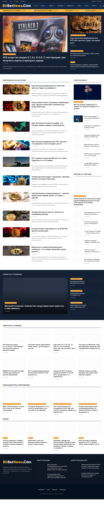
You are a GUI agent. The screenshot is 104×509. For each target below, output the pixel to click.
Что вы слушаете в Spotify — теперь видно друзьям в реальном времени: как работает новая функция (92, 231)
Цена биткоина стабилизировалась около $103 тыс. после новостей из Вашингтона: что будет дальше (57, 478)
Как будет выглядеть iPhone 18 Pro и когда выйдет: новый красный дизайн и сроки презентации (78, 293)
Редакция (4, 1)
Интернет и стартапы (79, 195)
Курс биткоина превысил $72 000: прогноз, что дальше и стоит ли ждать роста (50, 146)
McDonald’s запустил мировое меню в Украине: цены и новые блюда (37, 453)
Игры (79, 6)
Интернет (60, 6)
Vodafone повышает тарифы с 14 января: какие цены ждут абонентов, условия (92, 241)
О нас (10, 1)
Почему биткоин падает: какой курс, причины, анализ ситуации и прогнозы (48, 185)
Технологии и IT (78, 101)
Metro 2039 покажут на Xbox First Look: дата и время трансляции (13, 419)
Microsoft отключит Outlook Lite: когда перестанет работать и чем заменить (32, 317)
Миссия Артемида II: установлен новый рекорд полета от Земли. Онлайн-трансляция (92, 117)
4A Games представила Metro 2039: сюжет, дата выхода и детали (85, 51)
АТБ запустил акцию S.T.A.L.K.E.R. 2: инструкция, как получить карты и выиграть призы (33, 59)
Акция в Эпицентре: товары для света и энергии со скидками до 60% (90, 485)
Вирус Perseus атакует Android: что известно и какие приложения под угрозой (91, 145)
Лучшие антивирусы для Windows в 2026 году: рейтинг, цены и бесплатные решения (92, 135)
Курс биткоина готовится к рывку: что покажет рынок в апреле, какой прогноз (49, 127)
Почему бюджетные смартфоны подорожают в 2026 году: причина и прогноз (56, 486)
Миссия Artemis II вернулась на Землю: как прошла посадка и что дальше (86, 106)
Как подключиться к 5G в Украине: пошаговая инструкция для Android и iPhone (92, 213)
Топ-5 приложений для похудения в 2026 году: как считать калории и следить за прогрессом (64, 420)
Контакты (23, 1)
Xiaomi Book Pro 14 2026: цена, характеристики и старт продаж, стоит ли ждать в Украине (78, 317)
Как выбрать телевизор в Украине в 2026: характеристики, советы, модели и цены (92, 126)
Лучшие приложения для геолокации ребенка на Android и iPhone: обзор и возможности (88, 420)
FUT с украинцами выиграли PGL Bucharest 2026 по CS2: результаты (38, 383)
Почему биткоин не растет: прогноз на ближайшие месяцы (48, 223)
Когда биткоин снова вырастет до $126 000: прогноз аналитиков (50, 242)
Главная (36, 6)
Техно (86, 6)
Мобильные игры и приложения (11, 414)
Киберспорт (70, 6)
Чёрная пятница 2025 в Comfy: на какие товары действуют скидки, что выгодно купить (90, 477)
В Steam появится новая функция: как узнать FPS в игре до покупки (88, 383)
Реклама (16, 1)
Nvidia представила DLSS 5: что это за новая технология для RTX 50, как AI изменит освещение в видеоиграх (92, 154)
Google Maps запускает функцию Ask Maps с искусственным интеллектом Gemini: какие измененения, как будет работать (91, 163)
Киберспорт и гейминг (9, 54)
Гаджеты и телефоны (10, 313)
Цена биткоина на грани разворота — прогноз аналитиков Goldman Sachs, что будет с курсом (48, 205)
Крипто (43, 6)
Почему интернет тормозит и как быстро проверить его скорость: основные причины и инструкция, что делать (92, 250)
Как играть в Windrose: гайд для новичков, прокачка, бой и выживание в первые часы (89, 357)
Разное (94, 6)
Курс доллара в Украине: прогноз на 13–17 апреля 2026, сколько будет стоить (89, 453)
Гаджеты (51, 6)
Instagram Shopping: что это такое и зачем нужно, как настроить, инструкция (38, 419)
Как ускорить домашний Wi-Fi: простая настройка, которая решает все (92, 259)
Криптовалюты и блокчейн (78, 35)
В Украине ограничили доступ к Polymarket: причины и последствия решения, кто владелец (91, 222)
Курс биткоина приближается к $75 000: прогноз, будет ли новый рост (85, 39)
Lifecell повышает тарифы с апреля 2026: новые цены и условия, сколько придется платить (84, 62)
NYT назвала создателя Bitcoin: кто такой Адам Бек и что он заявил (49, 165)
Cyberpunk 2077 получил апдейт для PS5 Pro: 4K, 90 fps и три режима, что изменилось (63, 384)
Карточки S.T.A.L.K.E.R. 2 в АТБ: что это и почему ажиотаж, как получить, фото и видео (64, 358)
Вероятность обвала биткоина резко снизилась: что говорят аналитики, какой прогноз (49, 262)
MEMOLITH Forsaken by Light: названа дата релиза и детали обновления (13, 383)
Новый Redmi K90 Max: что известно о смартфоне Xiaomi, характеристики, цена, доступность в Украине (78, 305)
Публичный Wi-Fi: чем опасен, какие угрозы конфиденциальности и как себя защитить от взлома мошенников (87, 201)
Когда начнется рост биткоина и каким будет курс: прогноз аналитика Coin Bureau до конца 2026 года (50, 107)
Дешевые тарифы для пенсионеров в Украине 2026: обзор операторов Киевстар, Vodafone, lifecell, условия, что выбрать (64, 454)
